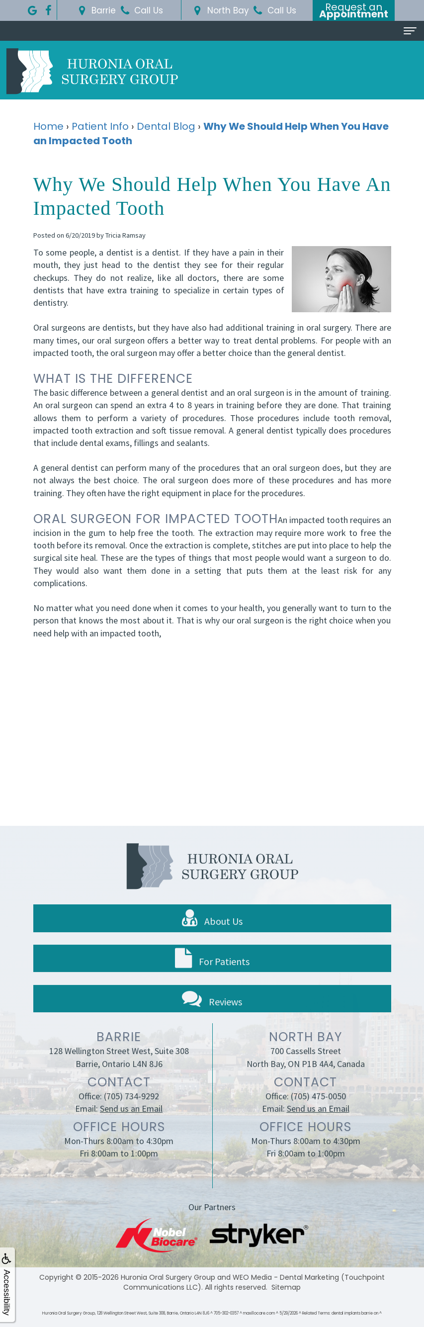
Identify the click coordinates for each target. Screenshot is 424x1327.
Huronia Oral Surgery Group (168, 1277)
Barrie (95, 10)
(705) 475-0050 (318, 1113)
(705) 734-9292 (131, 1113)
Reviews (212, 1015)
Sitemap (286, 1287)
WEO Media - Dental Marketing (286, 1277)
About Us (212, 935)
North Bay (220, 10)
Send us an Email (131, 1126)
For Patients (212, 975)
